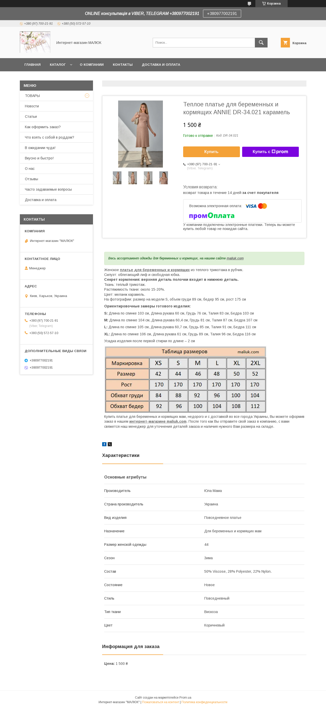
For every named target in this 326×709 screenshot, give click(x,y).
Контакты (123, 65)
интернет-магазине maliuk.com (158, 421)
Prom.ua (185, 697)
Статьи (31, 116)
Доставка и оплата (161, 65)
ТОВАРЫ (32, 96)
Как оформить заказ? (43, 127)
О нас (30, 169)
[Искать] (261, 42)
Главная (32, 65)
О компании (92, 65)
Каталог (58, 65)
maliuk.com (235, 258)
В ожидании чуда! (40, 148)
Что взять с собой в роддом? (49, 137)
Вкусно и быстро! (39, 158)
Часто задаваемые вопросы (48, 189)
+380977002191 (222, 13)
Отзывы (31, 179)
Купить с (270, 152)
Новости (32, 106)
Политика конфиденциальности (204, 702)
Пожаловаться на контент (160, 702)
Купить (211, 152)
